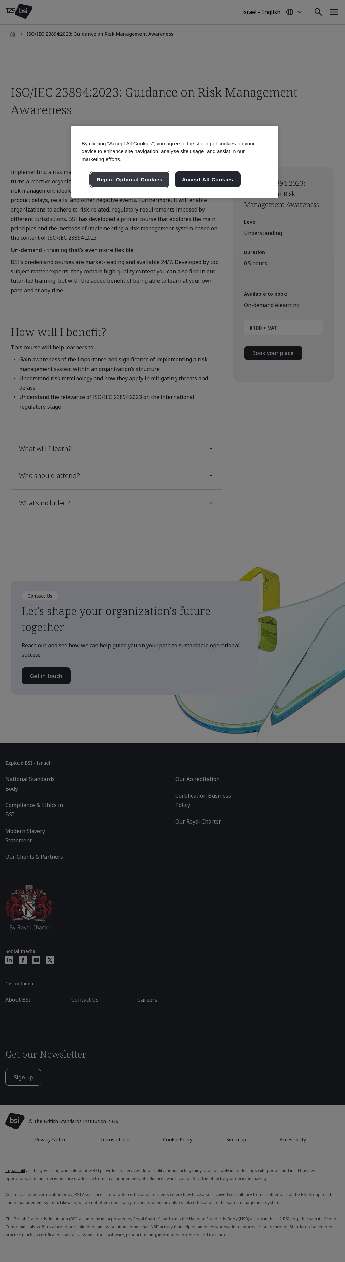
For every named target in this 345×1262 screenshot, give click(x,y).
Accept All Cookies (207, 179)
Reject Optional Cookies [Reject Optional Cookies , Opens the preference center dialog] (130, 179)
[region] (174, 162)
